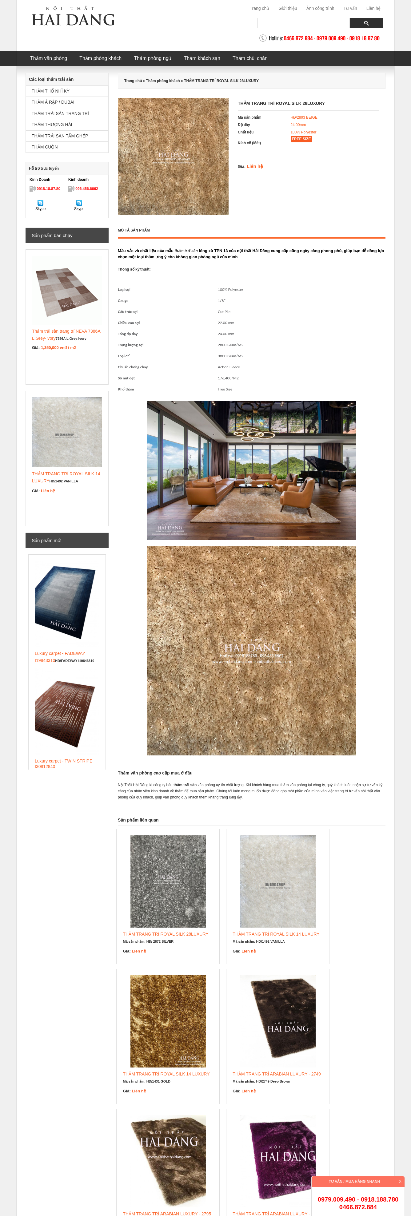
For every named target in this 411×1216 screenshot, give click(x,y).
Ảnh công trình (320, 8)
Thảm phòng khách (100, 58)
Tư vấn (350, 8)
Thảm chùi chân (250, 58)
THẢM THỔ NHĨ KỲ (51, 91)
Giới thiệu (287, 8)
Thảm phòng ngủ (152, 58)
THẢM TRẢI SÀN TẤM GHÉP (60, 136)
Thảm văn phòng (48, 58)
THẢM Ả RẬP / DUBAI (53, 102)
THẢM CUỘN (45, 147)
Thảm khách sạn (202, 58)
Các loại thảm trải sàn (51, 79)
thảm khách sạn (214, 1141)
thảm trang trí (242, 1141)
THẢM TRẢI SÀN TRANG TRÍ (60, 113)
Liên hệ (373, 8)
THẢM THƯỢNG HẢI (52, 124)
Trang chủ (259, 8)
